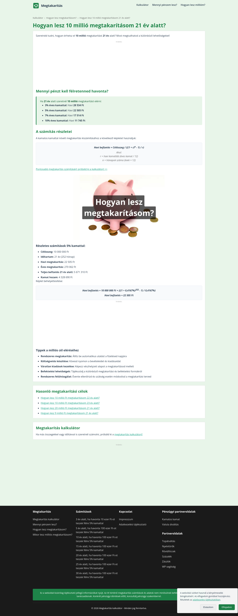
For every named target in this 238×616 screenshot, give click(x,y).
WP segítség (169, 566)
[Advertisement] (119, 64)
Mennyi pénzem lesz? (164, 5)
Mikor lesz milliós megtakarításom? (52, 534)
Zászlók (166, 561)
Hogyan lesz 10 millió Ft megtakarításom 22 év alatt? (70, 397)
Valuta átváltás (170, 524)
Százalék (167, 556)
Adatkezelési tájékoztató (132, 524)
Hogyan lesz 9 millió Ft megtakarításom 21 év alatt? (69, 413)
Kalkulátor (142, 5)
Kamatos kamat (171, 519)
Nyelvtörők (168, 546)
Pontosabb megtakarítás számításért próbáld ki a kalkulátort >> (71, 169)
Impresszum (126, 519)
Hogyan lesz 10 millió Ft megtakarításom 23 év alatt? (70, 403)
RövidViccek (168, 551)
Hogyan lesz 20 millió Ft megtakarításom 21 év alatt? (70, 408)
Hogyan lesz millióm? (193, 5)
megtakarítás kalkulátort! (128, 434)
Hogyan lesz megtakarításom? (49, 529)
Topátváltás (168, 541)
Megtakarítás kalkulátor (46, 519)
